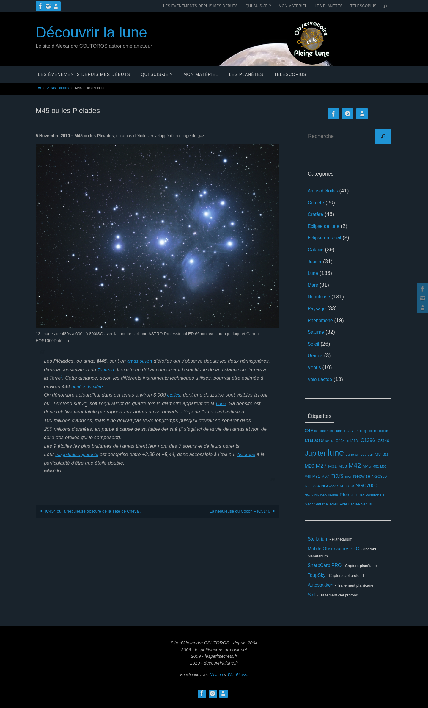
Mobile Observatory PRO (337, 551)
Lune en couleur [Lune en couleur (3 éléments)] (359, 454)
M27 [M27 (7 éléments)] (321, 466)
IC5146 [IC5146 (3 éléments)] (383, 440)
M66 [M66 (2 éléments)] (308, 476)
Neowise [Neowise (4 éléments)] (361, 476)
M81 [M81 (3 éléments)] (316, 476)
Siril (312, 601)
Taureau (138, 369)
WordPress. (238, 681)
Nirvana (216, 681)
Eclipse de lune (326, 226)
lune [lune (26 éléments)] (336, 453)
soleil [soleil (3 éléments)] (333, 504)
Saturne (317, 332)
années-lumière (140, 386)
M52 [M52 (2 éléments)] (376, 466)
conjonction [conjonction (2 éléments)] (368, 431)
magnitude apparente (79, 454)
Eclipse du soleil (327, 238)
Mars (314, 285)
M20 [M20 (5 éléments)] (309, 466)
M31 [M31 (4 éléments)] (332, 466)
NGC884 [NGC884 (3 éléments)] (312, 486)
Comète (317, 203)
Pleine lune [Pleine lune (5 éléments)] (352, 495)
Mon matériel (293, 6)
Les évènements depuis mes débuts (200, 6)
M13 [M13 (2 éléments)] (385, 454)
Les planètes (329, 6)
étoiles (174, 395)
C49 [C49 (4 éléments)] (309, 430)
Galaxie (317, 250)
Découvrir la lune (91, 32)
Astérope (251, 454)
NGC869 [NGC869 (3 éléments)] (379, 476)
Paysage (318, 308)
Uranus (316, 355)
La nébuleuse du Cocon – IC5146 (242, 511)
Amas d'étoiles (58, 88)
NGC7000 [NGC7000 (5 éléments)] (366, 485)
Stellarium (319, 540)
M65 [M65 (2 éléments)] (383, 466)
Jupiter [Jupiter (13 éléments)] (315, 453)
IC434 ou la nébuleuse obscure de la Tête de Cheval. (90, 511)
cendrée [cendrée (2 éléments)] (320, 431)
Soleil (314, 344)
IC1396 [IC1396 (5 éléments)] (367, 440)
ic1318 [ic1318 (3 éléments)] (352, 440)
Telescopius (363, 6)
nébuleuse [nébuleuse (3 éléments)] (329, 495)
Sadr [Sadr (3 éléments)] (309, 504)
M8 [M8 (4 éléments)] (377, 454)
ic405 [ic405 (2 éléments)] (329, 441)
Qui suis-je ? (258, 6)
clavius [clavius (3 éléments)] (352, 430)
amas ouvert (141, 361)
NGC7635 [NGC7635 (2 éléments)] (312, 495)
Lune (221, 403)
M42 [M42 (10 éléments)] (354, 465)
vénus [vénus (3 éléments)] (366, 504)
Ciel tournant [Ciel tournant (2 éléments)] (336, 431)
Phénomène (322, 320)
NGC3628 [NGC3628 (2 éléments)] (347, 486)
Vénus (315, 367)
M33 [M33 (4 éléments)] (342, 466)
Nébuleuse (320, 297)
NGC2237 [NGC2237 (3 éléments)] (330, 486)
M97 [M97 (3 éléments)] (325, 476)
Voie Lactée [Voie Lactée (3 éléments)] (350, 504)
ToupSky (318, 579)
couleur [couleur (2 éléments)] (382, 431)
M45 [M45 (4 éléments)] (366, 466)
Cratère (316, 214)
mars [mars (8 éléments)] (336, 475)
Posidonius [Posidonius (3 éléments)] (374, 495)
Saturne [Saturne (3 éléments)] (321, 504)
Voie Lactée (322, 379)
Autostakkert (322, 590)
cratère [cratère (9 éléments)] (314, 439)
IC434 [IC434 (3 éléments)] (340, 440)
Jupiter (316, 261)
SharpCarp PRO (327, 568)
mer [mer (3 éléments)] (348, 476)
